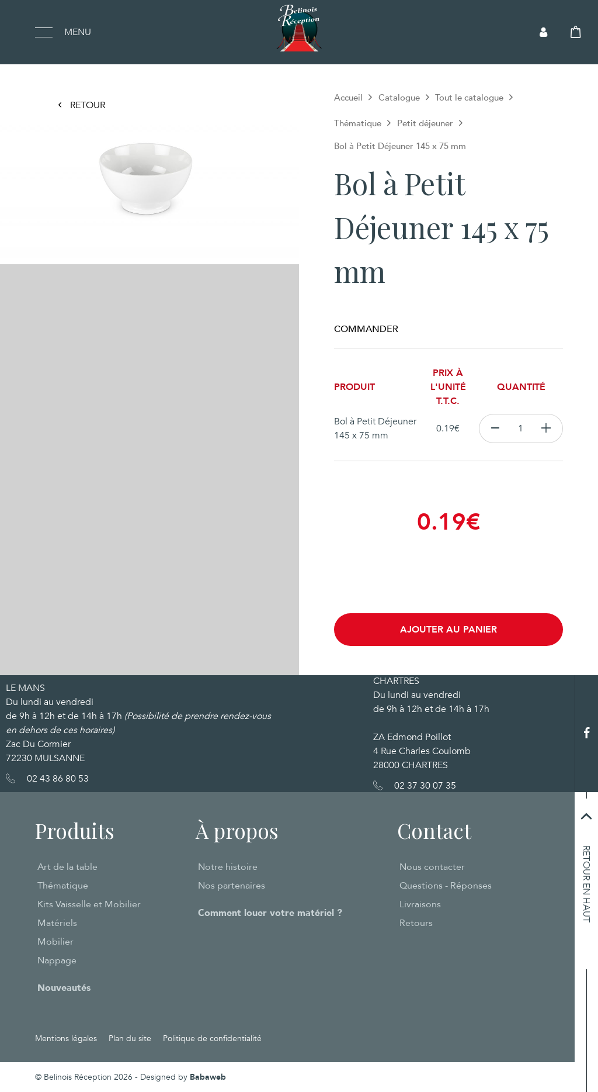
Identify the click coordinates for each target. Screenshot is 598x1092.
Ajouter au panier (448, 629)
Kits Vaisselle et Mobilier (89, 904)
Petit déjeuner (425, 123)
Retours (416, 923)
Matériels (57, 923)
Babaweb (208, 1077)
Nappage (57, 960)
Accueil (348, 97)
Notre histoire (228, 867)
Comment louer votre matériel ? (270, 913)
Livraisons (420, 904)
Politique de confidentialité (212, 1038)
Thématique (357, 123)
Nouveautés (64, 988)
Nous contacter (432, 867)
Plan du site (130, 1038)
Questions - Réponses (445, 885)
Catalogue (399, 97)
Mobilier (55, 941)
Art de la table (67, 867)
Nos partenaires (231, 885)
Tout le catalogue (469, 97)
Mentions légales (66, 1038)
